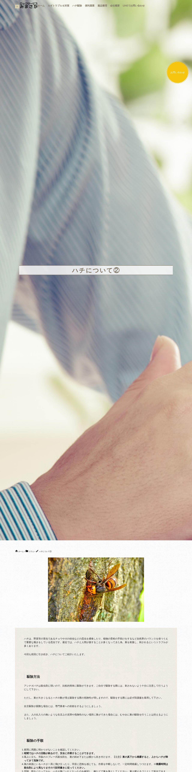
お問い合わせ (177, 72)
